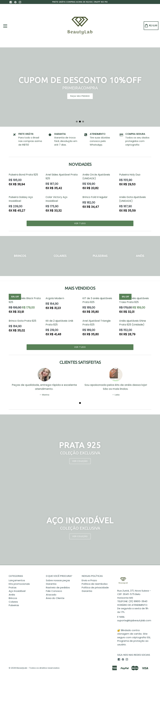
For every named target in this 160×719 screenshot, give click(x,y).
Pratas (12, 587)
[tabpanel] (80, 87)
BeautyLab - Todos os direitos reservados (38, 667)
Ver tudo (80, 223)
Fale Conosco (54, 591)
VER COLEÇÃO (80, 536)
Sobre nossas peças (58, 580)
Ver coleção (80, 461)
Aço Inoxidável (17, 591)
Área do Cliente (55, 598)
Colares (13, 601)
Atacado (51, 594)
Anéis (12, 594)
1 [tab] (77, 122)
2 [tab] (80, 122)
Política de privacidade (95, 587)
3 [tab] (83, 122)
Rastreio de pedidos (58, 587)
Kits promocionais (19, 583)
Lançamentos (17, 580)
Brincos (13, 598)
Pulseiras (14, 605)
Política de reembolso (95, 583)
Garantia (51, 583)
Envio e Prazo (89, 580)
